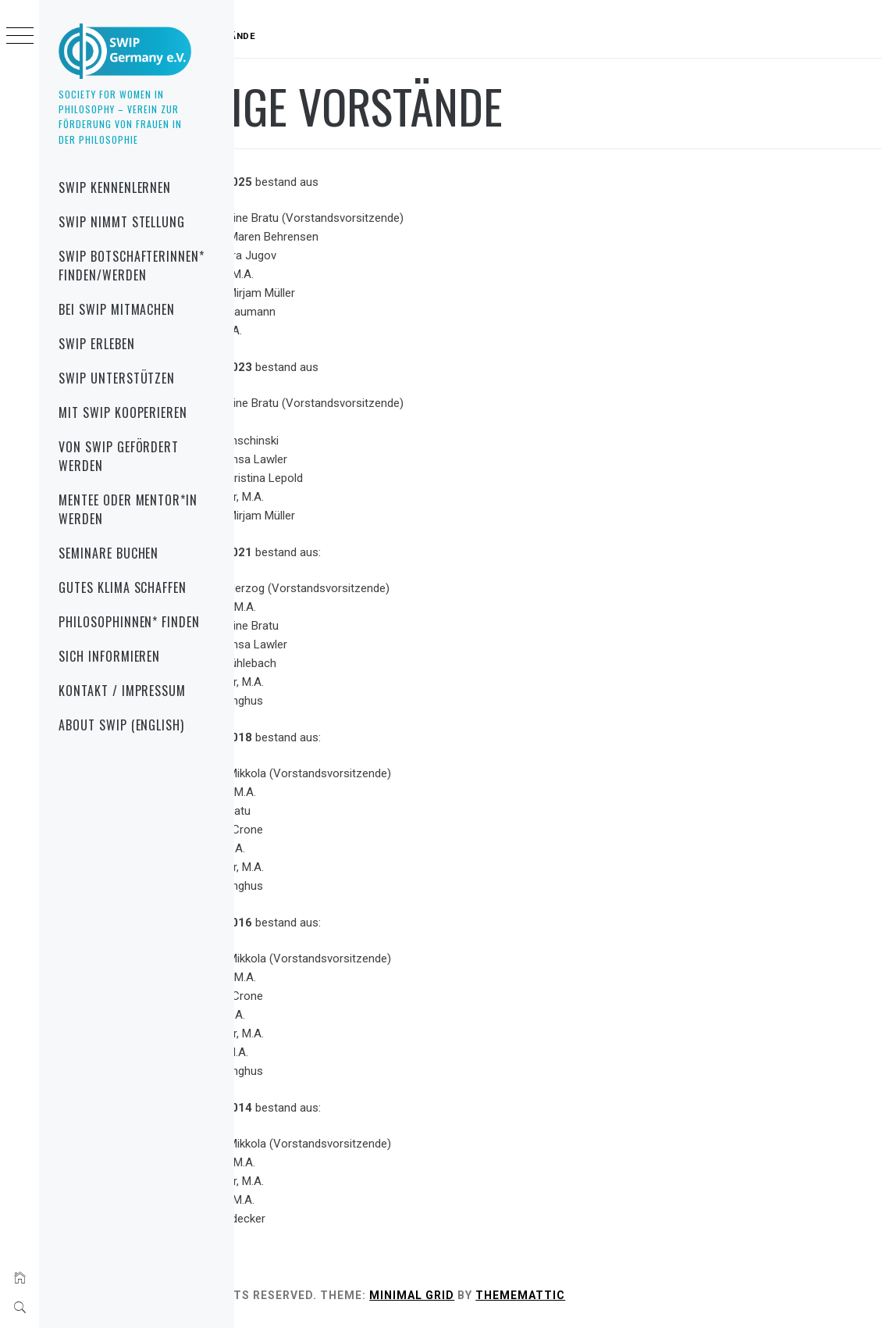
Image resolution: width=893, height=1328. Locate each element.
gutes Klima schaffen (123, 587)
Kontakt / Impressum (122, 690)
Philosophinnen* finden (129, 621)
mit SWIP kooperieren (123, 412)
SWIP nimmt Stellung (122, 221)
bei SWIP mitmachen (117, 309)
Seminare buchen (108, 553)
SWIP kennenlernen (115, 187)
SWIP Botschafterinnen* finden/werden (132, 265)
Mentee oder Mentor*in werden (128, 509)
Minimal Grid (564, 1295)
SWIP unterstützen (117, 378)
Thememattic (673, 1295)
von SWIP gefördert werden (119, 456)
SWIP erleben (97, 343)
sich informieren (109, 656)
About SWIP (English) (121, 725)
